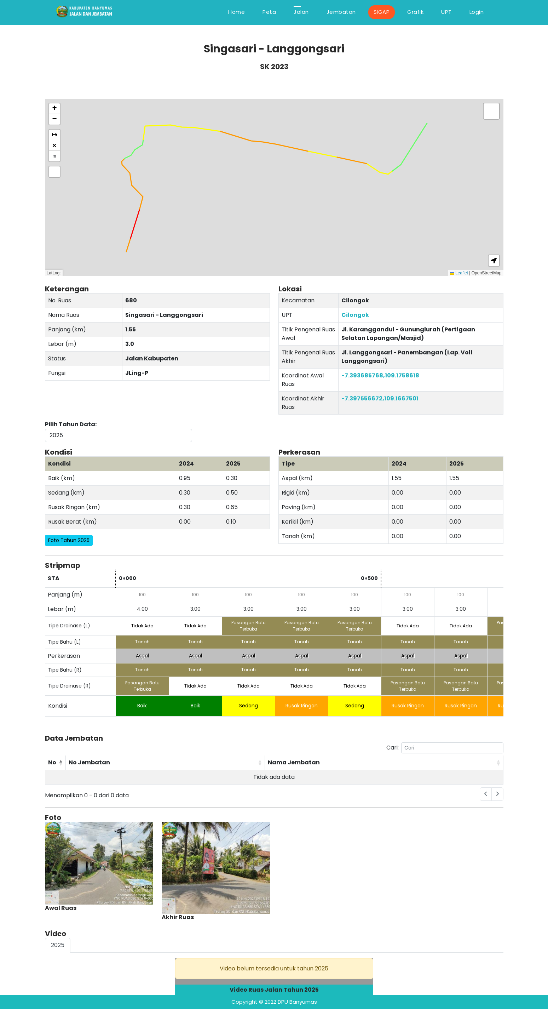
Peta (269, 12)
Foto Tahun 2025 (69, 540)
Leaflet (459, 272)
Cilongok (355, 315)
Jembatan (341, 12)
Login (476, 12)
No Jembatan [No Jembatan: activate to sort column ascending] (89, 762)
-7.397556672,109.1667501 (380, 398)
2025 (57, 945)
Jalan (301, 12)
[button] (54, 108)
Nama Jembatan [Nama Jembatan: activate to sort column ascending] (294, 762)
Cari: (444, 747)
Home (236, 12)
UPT (446, 12)
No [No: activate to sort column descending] (52, 762)
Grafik (415, 12)
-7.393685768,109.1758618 (380, 375)
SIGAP (382, 12)
